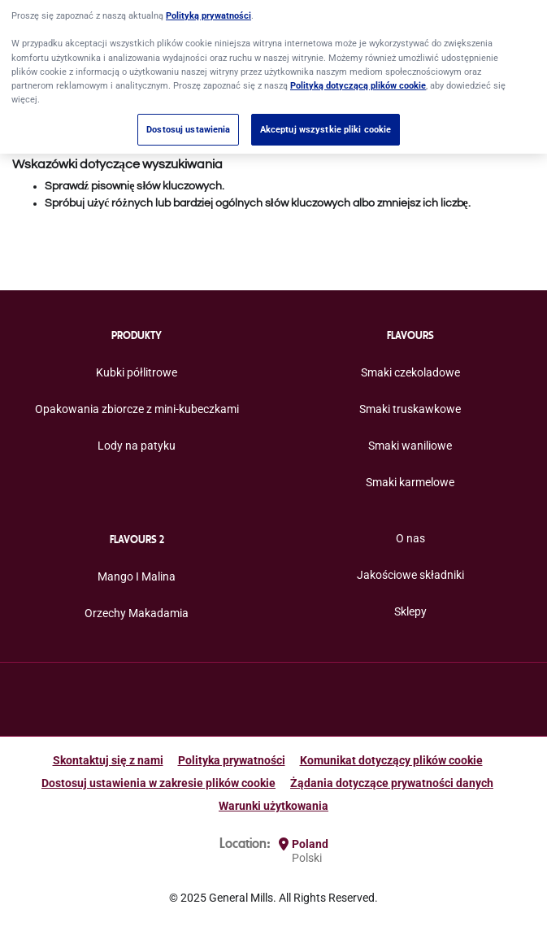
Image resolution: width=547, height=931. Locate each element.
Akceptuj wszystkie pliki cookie (326, 116)
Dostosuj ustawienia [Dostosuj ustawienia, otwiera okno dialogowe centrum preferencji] (188, 116)
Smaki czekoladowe (410, 372)
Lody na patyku (137, 445)
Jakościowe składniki (410, 574)
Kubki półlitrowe (136, 372)
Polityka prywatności (231, 760)
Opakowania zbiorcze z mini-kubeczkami (137, 408)
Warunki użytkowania (273, 805)
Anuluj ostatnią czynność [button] (74, 141)
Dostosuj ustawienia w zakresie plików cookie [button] (158, 783)
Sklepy (410, 611)
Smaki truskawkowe (410, 408)
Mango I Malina (137, 576)
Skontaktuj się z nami (108, 760)
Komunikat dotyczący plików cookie (391, 760)
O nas (410, 538)
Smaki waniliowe (410, 445)
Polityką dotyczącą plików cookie (358, 73)
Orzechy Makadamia (137, 613)
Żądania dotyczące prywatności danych (391, 783)
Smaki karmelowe (410, 482)
